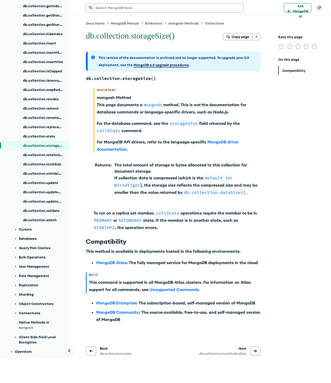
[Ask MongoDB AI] (297, 7)
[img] (281, 46)
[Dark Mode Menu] (319, 7)
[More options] (256, 36)
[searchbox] (165, 7)
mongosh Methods (183, 23)
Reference (153, 23)
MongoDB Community (117, 312)
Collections (214, 23)
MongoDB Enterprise (116, 302)
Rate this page (290, 37)
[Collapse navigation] (69, 350)
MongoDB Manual (125, 23)
